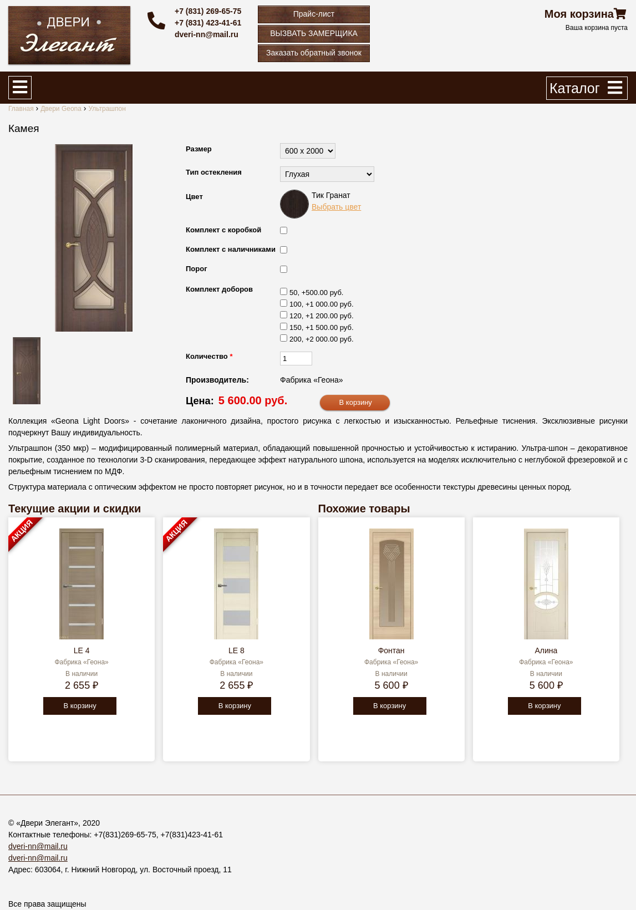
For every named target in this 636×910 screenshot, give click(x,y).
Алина (546, 650)
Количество (209, 356)
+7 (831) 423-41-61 (208, 22)
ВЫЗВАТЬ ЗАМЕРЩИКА (314, 33)
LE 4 (82, 650)
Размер (199, 149)
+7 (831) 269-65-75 (208, 11)
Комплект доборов (219, 289)
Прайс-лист (314, 13)
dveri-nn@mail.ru (206, 34)
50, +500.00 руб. (316, 292)
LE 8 (236, 650)
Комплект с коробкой (223, 230)
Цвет (194, 196)
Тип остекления (214, 172)
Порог (196, 269)
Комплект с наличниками (231, 249)
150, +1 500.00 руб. (321, 327)
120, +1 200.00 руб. (321, 316)
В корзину (79, 705)
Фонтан (391, 650)
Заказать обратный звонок (314, 52)
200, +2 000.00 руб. (321, 339)
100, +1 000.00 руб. (321, 304)
